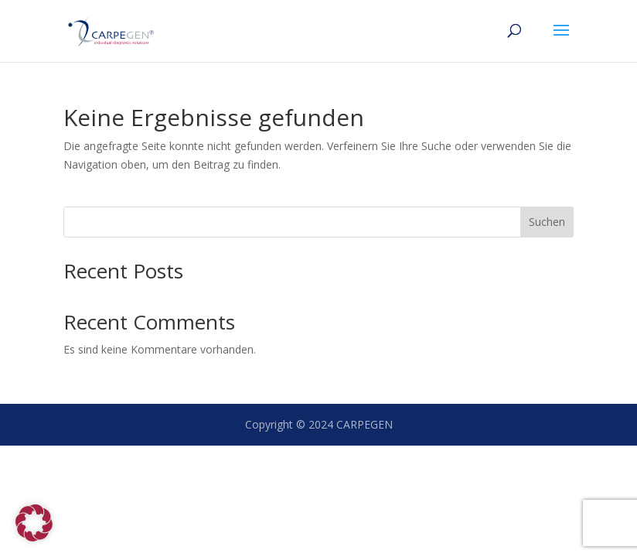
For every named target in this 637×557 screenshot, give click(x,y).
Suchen (547, 221)
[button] (34, 523)
